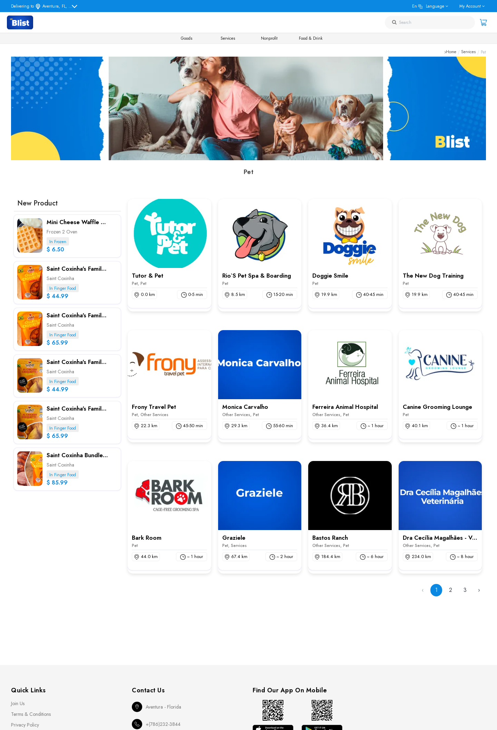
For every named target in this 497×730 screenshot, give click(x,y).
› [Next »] (479, 590)
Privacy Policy (25, 724)
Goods (186, 38)
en (428, 6)
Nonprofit (269, 38)
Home (451, 52)
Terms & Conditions (31, 714)
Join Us (18, 703)
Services (228, 38)
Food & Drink (310, 38)
